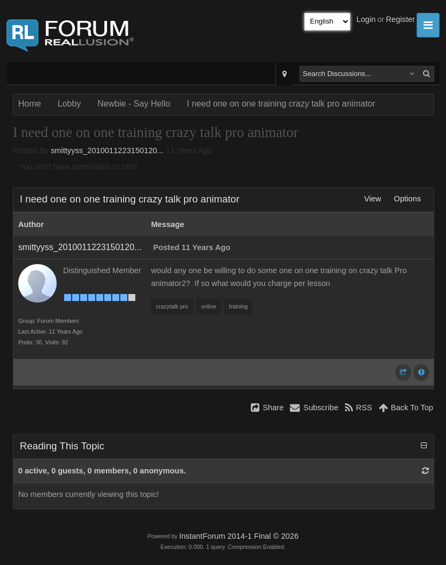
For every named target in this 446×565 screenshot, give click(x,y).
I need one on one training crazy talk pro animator (281, 103)
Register (400, 19)
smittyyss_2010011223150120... (107, 150)
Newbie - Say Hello (133, 103)
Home (29, 103)
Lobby (69, 103)
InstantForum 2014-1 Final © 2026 (238, 536)
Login (366, 19)
